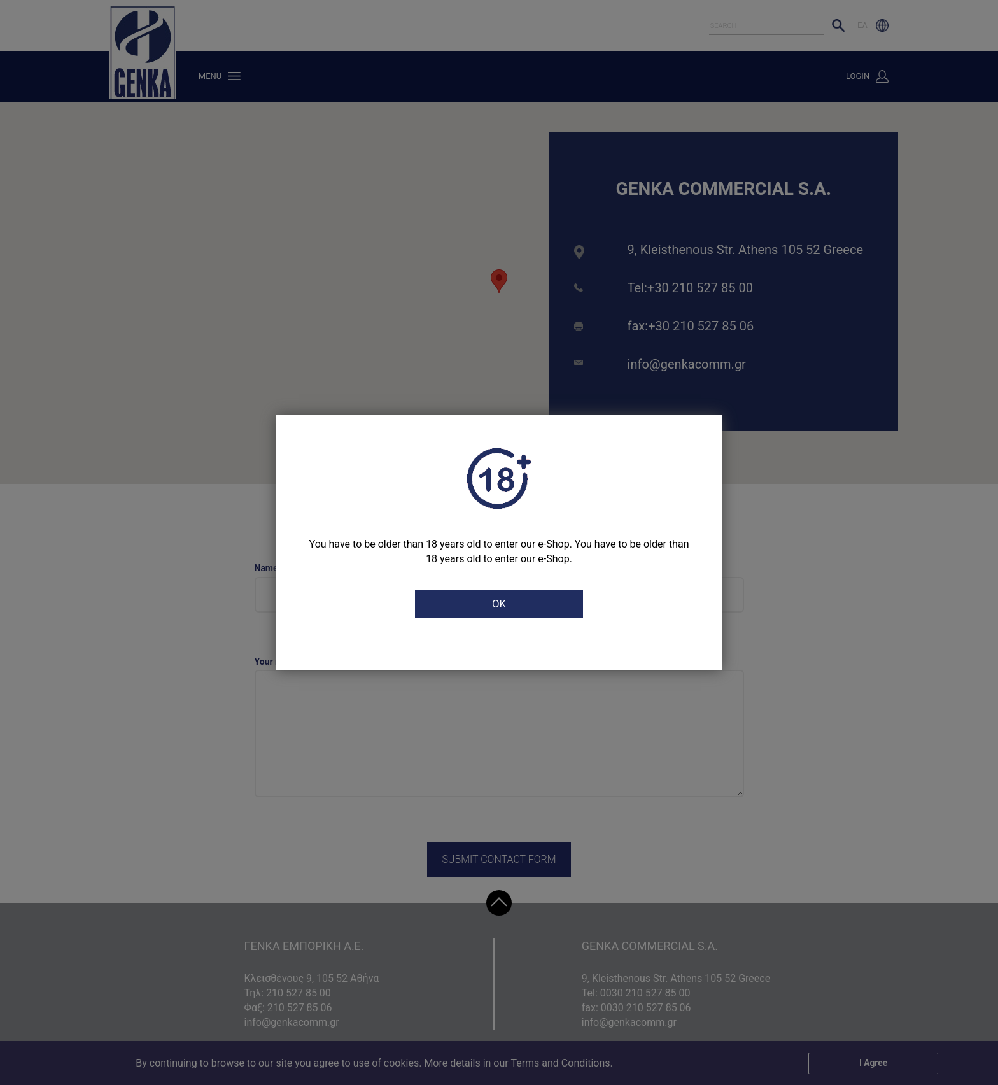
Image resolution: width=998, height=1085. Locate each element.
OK (499, 604)
